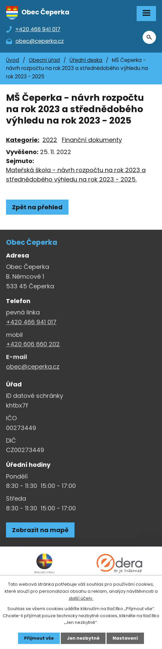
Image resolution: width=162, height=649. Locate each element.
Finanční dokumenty (92, 140)
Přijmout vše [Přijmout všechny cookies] (39, 638)
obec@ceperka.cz (32, 366)
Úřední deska (85, 60)
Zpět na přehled (37, 207)
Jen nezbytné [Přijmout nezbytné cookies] (83, 638)
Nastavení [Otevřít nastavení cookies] (125, 638)
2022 (49, 140)
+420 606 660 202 (33, 344)
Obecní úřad (44, 60)
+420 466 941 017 (31, 322)
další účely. (81, 598)
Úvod (12, 60)
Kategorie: (22, 140)
